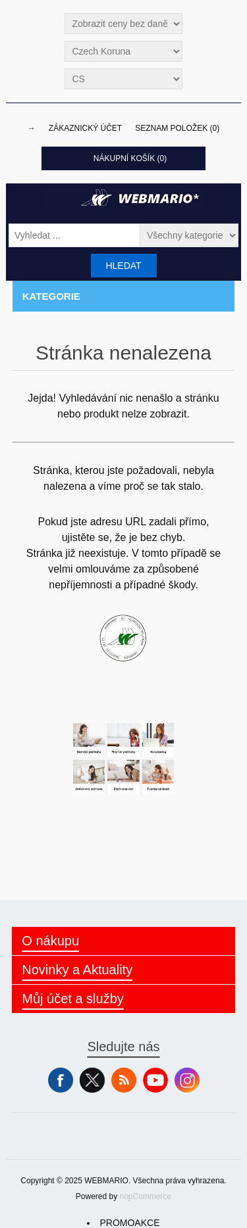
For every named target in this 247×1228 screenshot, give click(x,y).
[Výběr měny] (123, 51)
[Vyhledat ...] (74, 235)
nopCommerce (146, 1196)
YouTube (155, 1080)
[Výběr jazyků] (123, 78)
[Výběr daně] (123, 23)
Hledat (123, 265)
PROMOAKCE (129, 1222)
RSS (123, 1080)
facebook (60, 1080)
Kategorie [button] (51, 296)
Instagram (187, 1080)
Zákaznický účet (85, 128)
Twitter (92, 1080)
